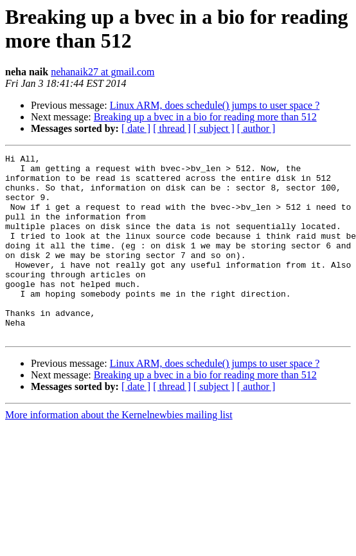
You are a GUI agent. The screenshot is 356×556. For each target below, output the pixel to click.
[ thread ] (172, 128)
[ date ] (135, 128)
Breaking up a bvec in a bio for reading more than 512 (205, 116)
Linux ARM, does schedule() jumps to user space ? (215, 105)
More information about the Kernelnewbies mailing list (119, 451)
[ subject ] (214, 128)
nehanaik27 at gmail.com (102, 71)
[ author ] (256, 128)
